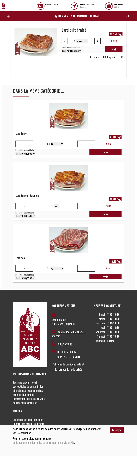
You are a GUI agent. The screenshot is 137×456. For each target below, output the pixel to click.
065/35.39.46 (62, 344)
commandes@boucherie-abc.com (68, 334)
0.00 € (118, 6)
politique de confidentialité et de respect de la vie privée (43, 443)
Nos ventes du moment (70, 16)
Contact (95, 16)
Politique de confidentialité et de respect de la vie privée (68, 366)
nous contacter (29, 403)
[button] (7, 16)
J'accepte (117, 430)
